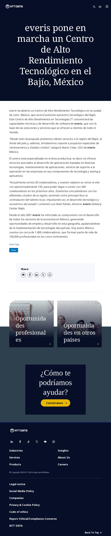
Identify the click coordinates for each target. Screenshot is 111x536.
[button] (96, 6)
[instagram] (53, 441)
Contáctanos (58, 402)
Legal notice (17, 484)
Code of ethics (18, 512)
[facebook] (29, 274)
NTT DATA (16, 525)
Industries (16, 450)
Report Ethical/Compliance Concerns (33, 518)
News (13, 250)
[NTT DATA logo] (12, 6)
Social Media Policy (21, 491)
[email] (23, 274)
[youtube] (45, 441)
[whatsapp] (49, 274)
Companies (16, 498)
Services (14, 457)
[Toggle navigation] (108, 6)
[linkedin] (36, 274)
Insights (63, 450)
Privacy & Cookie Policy (24, 505)
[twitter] (43, 274)
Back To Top (93, 532)
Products (15, 464)
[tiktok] (28, 441)
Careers (63, 464)
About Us (64, 457)
